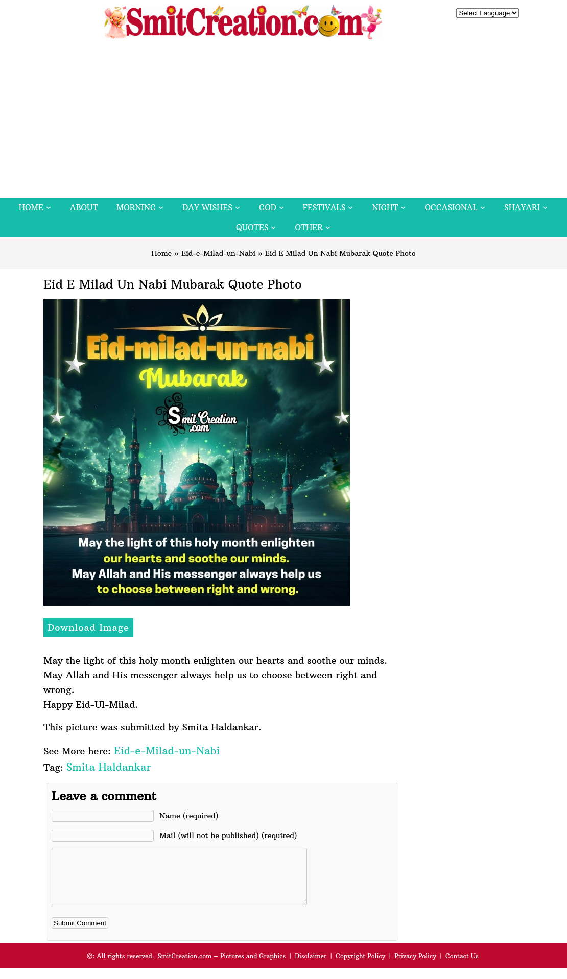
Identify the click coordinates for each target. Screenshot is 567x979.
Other (308, 227)
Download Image (88, 627)
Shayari (522, 207)
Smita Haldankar (108, 766)
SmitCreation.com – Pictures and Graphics (222, 966)
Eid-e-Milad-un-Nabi (218, 253)
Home (31, 207)
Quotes (252, 227)
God (267, 207)
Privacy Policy (415, 966)
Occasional (451, 207)
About (84, 207)
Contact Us (462, 966)
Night (385, 207)
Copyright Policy (360, 966)
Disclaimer (310, 966)
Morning (136, 207)
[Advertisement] (283, 121)
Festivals (324, 207)
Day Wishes (207, 207)
